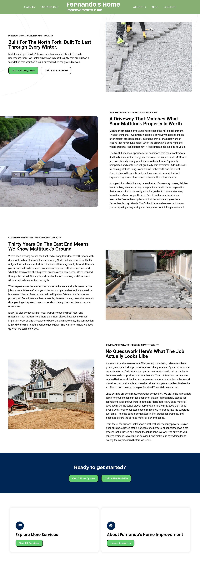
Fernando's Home (93, 5)
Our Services (49, 7)
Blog (154, 7)
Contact (170, 7)
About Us (139, 7)
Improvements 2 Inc (84, 10)
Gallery (29, 7)
